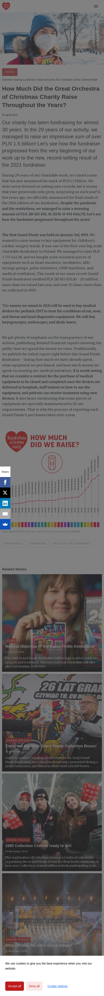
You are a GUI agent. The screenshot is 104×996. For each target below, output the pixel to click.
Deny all (34, 986)
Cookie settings (57, 986)
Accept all (14, 986)
